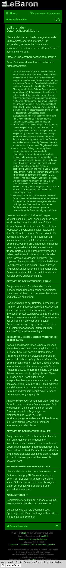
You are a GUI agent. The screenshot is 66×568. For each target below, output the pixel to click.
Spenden (51, 545)
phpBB (24, 533)
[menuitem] (13, 13)
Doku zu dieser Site (38, 545)
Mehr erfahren (13, 565)
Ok (3, 565)
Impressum (14, 545)
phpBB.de (45, 536)
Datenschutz (25, 545)
